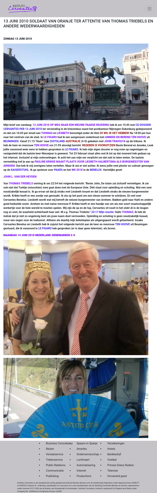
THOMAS (47, 133)
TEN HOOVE (41, 145)
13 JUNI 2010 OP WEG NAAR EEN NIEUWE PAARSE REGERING (71, 124)
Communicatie (53, 470)
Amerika (82, 448)
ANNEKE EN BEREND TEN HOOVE (125, 137)
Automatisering (84, 465)
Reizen (50, 448)
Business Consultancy (53, 443)
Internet (81, 470)
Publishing (52, 476)
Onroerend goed (114, 476)
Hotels (111, 448)
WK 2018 (77, 169)
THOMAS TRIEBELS (21, 183)
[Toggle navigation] (149, 8)
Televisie (112, 470)
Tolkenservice (53, 459)
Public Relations (53, 465)
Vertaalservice (53, 454)
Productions (84, 476)
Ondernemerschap (84, 454)
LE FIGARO (50, 137)
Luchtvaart (83, 459)
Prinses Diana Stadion (114, 465)
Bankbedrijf (114, 454)
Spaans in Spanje (84, 443)
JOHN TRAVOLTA (114, 141)
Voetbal (112, 459)
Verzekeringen (114, 443)
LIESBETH (63, 133)
